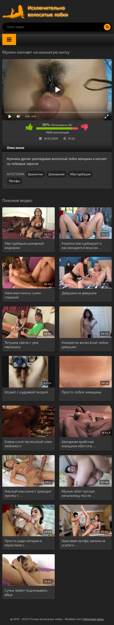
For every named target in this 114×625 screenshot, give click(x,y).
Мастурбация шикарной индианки (24, 245)
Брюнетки (35, 174)
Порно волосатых (36, 11)
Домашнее (56, 174)
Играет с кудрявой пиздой (26, 392)
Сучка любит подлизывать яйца (26, 592)
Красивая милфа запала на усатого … (83, 542)
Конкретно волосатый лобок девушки (85, 344)
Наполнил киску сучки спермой (23, 295)
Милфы (14, 181)
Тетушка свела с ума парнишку (21, 344)
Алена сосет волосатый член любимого (28, 443)
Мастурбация (80, 174)
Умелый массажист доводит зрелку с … (28, 493)
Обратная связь (93, 618)
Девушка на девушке (79, 293)
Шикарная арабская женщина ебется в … (79, 443)
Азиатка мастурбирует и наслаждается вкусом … (82, 245)
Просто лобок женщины (81, 392)
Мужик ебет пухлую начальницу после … (78, 493)
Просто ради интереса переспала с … (23, 542)
